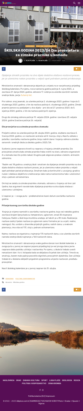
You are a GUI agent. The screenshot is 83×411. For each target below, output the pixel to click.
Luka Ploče (54, 380)
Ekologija (67, 380)
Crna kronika (54, 383)
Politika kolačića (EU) (36, 396)
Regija (77, 380)
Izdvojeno (30, 46)
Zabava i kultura (31, 380)
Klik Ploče (30, 60)
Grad (18, 380)
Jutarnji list (26, 95)
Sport (44, 380)
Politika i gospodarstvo (46, 46)
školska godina (19, 282)
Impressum (50, 396)
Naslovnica (8, 380)
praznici (9, 282)
